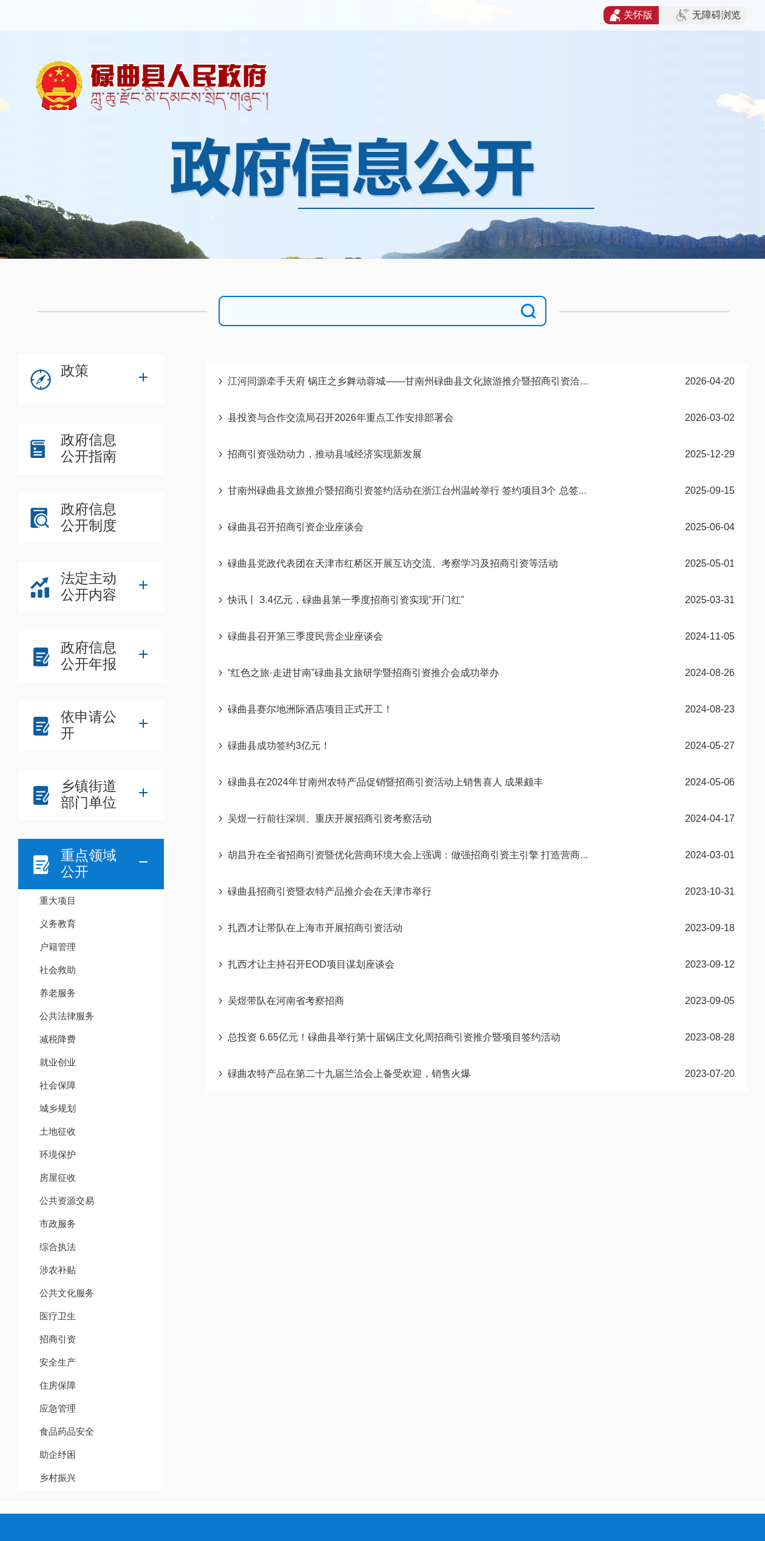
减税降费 (57, 1039)
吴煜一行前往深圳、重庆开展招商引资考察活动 (330, 818)
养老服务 (57, 993)
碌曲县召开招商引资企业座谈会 (296, 527)
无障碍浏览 (708, 15)
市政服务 (57, 1223)
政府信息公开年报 (89, 656)
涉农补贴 (57, 1270)
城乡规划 (57, 1108)
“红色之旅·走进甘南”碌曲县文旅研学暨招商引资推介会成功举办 (363, 673)
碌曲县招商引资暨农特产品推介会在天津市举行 (330, 891)
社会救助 (57, 970)
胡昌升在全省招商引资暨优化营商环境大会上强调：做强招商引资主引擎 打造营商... (408, 855)
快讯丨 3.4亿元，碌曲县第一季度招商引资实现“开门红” (346, 600)
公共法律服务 (66, 1016)
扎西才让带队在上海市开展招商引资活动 (315, 928)
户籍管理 (57, 946)
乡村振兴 (57, 1477)
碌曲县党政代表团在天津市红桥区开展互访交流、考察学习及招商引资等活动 (393, 563)
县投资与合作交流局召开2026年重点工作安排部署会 (341, 417)
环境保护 (57, 1154)
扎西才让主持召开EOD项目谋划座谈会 (311, 964)
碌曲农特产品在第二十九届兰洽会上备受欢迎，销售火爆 (349, 1073)
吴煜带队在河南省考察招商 (286, 1001)
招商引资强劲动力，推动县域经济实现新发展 (325, 454)
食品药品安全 (66, 1431)
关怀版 (631, 15)
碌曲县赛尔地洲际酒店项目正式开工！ (310, 709)
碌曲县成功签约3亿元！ (279, 745)
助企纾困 (57, 1454)
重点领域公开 (89, 863)
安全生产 (57, 1362)
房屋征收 (57, 1177)
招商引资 (57, 1339)
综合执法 (57, 1247)
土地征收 (57, 1131)
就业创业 (57, 1062)
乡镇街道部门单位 (89, 794)
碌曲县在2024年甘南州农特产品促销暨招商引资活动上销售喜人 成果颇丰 (385, 782)
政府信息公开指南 (89, 448)
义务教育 (57, 923)
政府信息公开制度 (89, 517)
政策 (75, 370)
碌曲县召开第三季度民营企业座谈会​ (305, 636)
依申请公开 (89, 725)
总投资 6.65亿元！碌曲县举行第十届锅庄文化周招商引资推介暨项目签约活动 (394, 1037)
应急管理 (57, 1408)
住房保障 (57, 1385)
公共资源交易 (66, 1200)
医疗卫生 (57, 1316)
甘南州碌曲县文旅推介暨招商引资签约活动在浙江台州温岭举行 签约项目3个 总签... (407, 490)
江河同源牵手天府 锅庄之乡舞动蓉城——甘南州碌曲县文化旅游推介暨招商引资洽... (408, 381)
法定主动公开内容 (89, 586)
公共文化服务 (66, 1293)
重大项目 (57, 900)
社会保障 (57, 1085)
